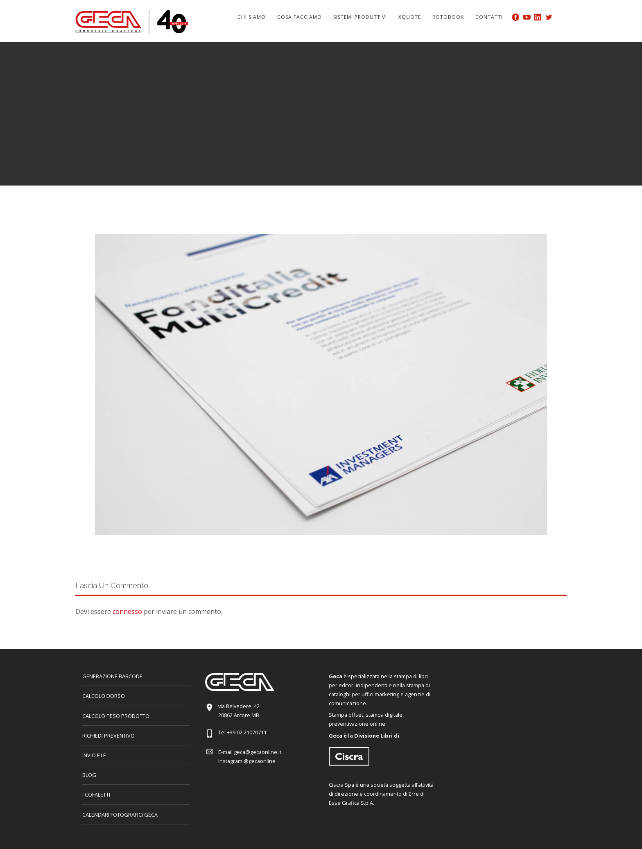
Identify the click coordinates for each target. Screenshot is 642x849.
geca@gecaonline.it (257, 752)
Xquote (409, 17)
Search (562, 17)
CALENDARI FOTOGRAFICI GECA (120, 814)
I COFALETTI (96, 794)
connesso (127, 611)
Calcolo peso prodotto (115, 716)
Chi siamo (251, 17)
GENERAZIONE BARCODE (112, 676)
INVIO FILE (94, 755)
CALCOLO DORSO (103, 696)
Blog (89, 775)
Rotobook (448, 17)
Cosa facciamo (299, 17)
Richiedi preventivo (108, 735)
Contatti (489, 17)
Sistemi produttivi (360, 17)
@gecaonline (260, 761)
